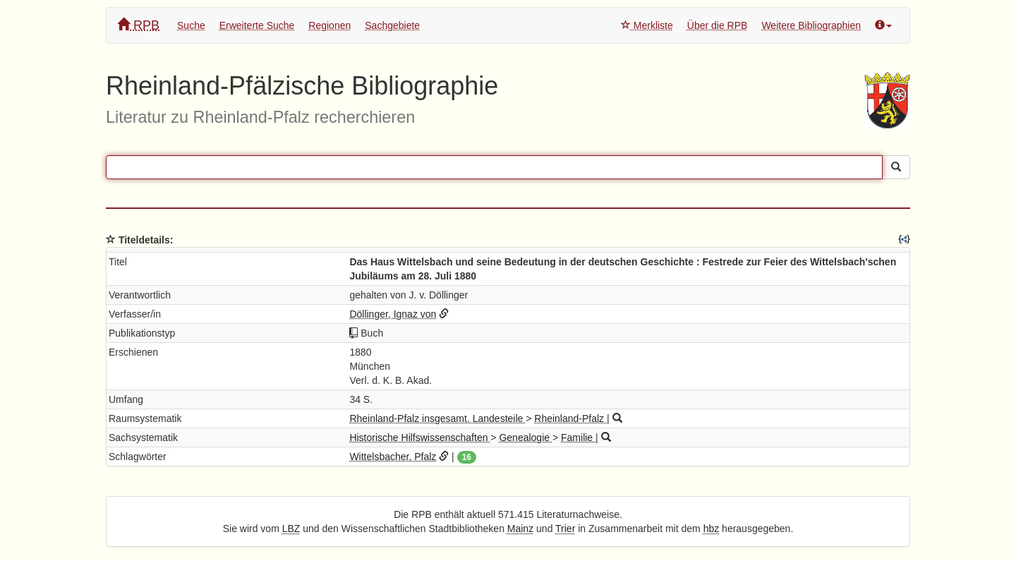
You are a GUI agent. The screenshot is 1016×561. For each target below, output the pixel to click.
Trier (565, 528)
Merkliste (647, 25)
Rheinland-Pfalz (570, 418)
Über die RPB (717, 25)
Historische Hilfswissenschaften (419, 437)
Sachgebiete (392, 25)
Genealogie (525, 437)
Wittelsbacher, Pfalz (392, 456)
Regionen (329, 25)
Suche (191, 25)
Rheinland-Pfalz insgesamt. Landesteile (437, 418)
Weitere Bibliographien (811, 25)
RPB (138, 25)
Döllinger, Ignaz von (392, 314)
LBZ (291, 528)
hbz (711, 528)
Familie (578, 437)
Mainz (520, 528)
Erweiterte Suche (257, 25)
